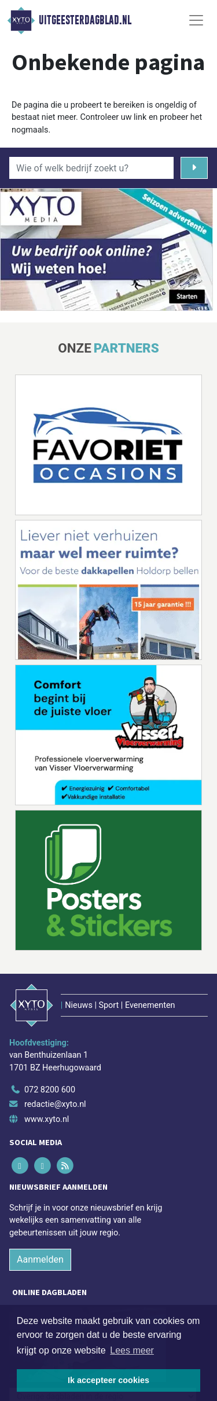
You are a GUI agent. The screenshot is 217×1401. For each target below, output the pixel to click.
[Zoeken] (194, 168)
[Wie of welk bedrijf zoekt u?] (91, 168)
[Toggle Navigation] (196, 20)
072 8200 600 (49, 1090)
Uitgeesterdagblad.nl (85, 20)
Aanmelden (40, 1259)
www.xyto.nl (46, 1119)
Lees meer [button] (132, 1350)
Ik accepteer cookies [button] (108, 1380)
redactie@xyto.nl (55, 1104)
